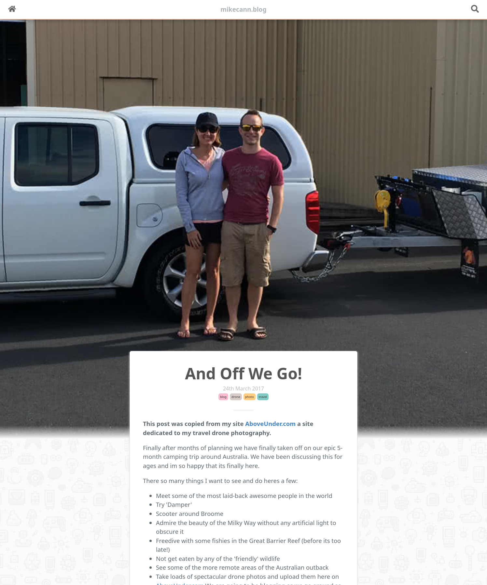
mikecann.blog (243, 9)
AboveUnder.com (270, 423)
